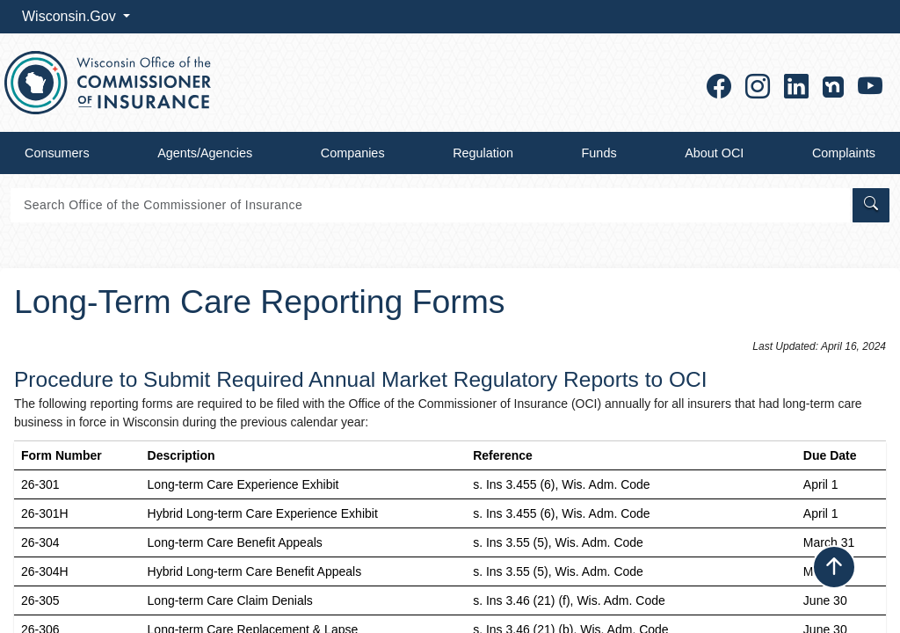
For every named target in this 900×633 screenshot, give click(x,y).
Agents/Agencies (204, 153)
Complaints (843, 153)
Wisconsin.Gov (71, 16)
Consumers (57, 153)
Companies (353, 153)
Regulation (483, 153)
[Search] (430, 205)
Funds (599, 153)
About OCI (714, 153)
